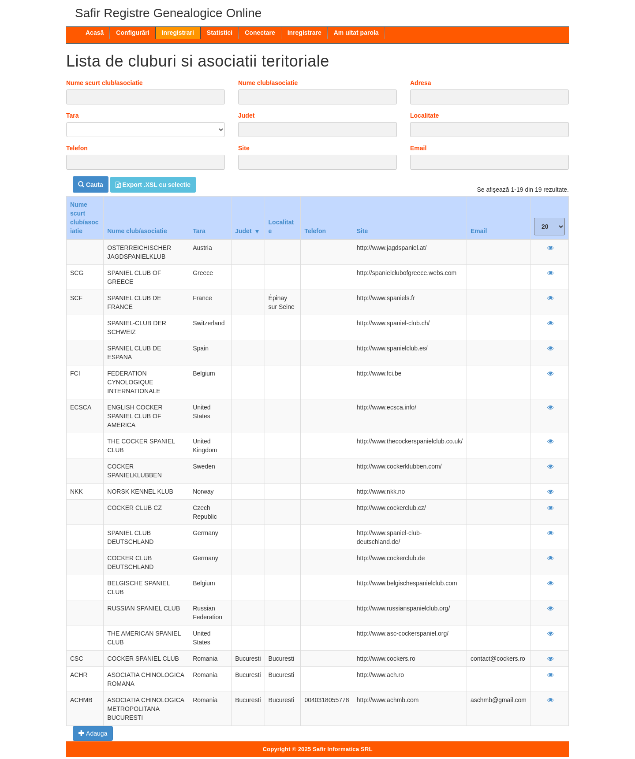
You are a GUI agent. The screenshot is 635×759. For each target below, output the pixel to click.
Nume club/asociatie (268, 82)
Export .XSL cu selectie (153, 184)
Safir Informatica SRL (343, 749)
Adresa (420, 82)
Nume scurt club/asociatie (104, 82)
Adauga (92, 733)
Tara (72, 115)
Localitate (424, 115)
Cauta (90, 184)
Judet (246, 115)
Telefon (77, 148)
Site (244, 148)
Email (418, 148)
